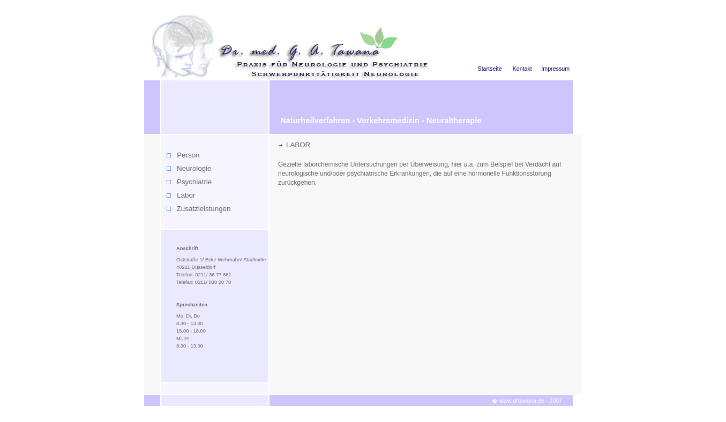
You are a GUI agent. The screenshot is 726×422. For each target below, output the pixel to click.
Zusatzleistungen (204, 209)
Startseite (490, 68)
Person (188, 155)
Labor (186, 195)
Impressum (555, 68)
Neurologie (194, 168)
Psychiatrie (194, 182)
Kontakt (522, 68)
